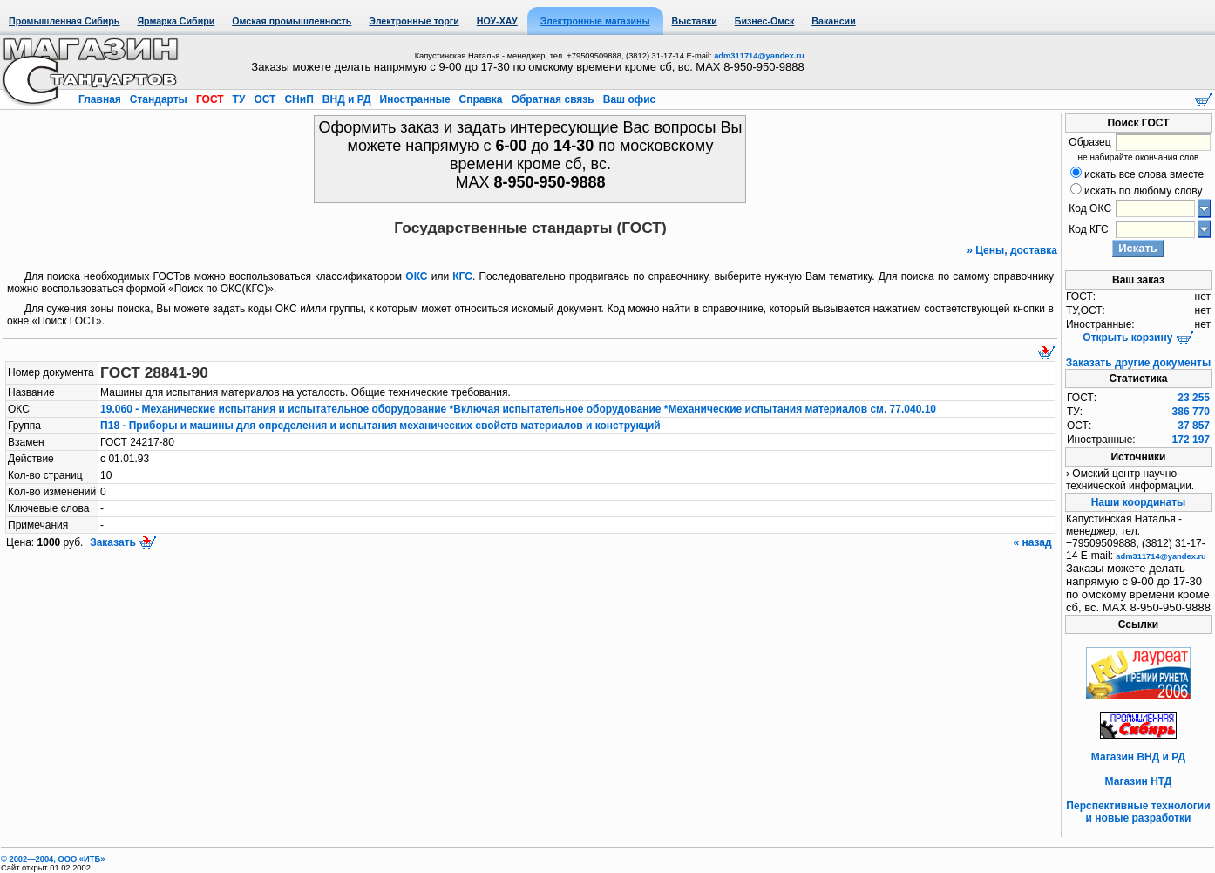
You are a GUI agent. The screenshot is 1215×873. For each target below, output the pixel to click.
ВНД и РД (346, 99)
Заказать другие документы (1138, 363)
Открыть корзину (1138, 337)
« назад (1034, 542)
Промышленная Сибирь (64, 21)
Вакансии (833, 21)
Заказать (122, 542)
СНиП (299, 99)
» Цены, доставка (1012, 250)
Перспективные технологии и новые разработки (1138, 812)
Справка (481, 99)
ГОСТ (210, 99)
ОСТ (265, 99)
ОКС (416, 276)
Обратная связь (552, 99)
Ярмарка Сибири (175, 21)
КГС (462, 276)
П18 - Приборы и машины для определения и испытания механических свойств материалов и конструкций (380, 425)
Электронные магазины (595, 21)
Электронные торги (413, 21)
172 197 (1191, 439)
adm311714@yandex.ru (759, 55)
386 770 (1191, 412)
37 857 (1194, 425)
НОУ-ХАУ (497, 21)
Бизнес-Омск (765, 21)
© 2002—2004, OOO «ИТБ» (53, 859)
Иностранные (415, 99)
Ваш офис (627, 99)
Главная (101, 99)
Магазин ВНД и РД (1138, 757)
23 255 (1194, 398)
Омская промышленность (291, 21)
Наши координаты (1138, 502)
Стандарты (158, 99)
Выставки (694, 21)
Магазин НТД (1138, 781)
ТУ (238, 99)
